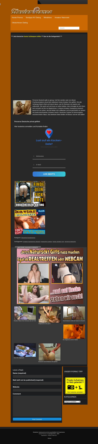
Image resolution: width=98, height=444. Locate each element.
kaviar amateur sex (58, 241)
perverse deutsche (70, 241)
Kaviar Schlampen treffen (32, 36)
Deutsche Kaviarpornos (28, 237)
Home (49, 438)
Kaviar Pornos (17, 18)
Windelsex (48, 18)
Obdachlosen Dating (20, 23)
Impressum (44, 435)
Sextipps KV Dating (33, 18)
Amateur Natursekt (62, 18)
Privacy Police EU (52, 435)
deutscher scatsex (46, 241)
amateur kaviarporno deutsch (31, 241)
